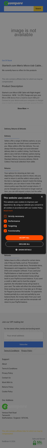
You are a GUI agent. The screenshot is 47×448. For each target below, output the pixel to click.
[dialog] (23, 224)
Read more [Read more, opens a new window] (8, 210)
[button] (23, 250)
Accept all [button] (24, 238)
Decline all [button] (24, 244)
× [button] (42, 197)
